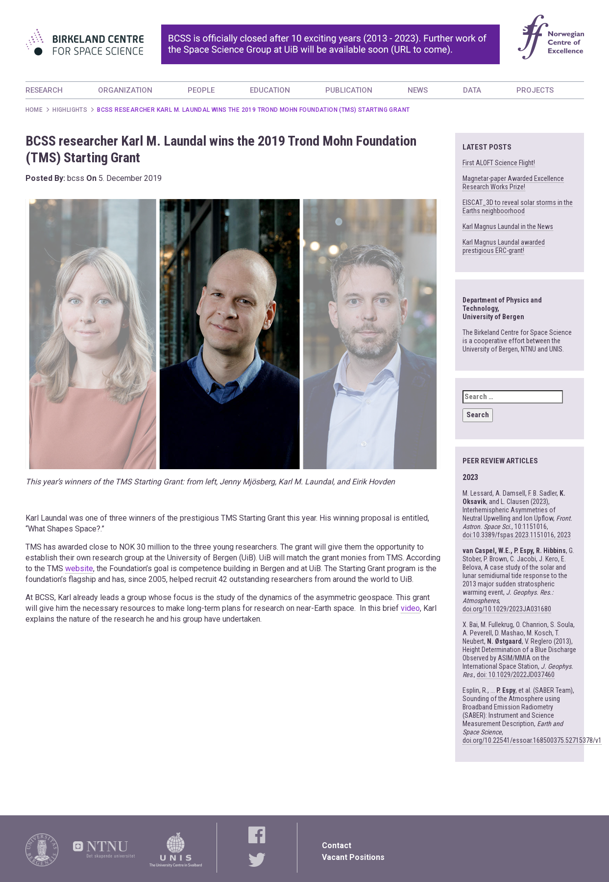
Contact (336, 845)
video (410, 608)
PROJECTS (535, 90)
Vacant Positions (353, 857)
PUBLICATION (348, 90)
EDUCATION (270, 90)
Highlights (69, 109)
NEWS (418, 90)
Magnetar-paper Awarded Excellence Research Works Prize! (513, 183)
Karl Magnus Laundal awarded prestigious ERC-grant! (504, 246)
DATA (472, 90)
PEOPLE (201, 90)
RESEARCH (44, 90)
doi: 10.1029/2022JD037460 (516, 675)
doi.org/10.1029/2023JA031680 (507, 609)
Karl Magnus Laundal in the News (508, 226)
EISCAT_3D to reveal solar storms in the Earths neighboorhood (518, 207)
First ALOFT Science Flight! (499, 163)
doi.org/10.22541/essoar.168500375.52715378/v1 (532, 740)
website (79, 568)
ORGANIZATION (125, 90)
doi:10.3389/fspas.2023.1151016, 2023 (517, 535)
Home (34, 109)
